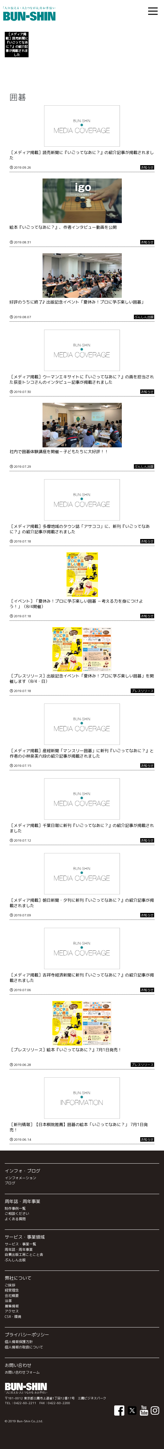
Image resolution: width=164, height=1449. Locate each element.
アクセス (12, 1311)
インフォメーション (20, 1177)
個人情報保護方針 (19, 1341)
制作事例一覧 (15, 1208)
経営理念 (12, 1290)
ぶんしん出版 (144, 317)
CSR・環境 (13, 1316)
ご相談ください (17, 1213)
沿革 (8, 1300)
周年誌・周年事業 (19, 1249)
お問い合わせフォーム (22, 1372)
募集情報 (12, 1306)
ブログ (10, 1183)
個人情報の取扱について (24, 1347)
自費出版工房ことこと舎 (24, 1254)
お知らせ (147, 167)
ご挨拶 (10, 1285)
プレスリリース (142, 691)
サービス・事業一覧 (20, 1244)
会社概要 (12, 1295)
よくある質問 (15, 1219)
